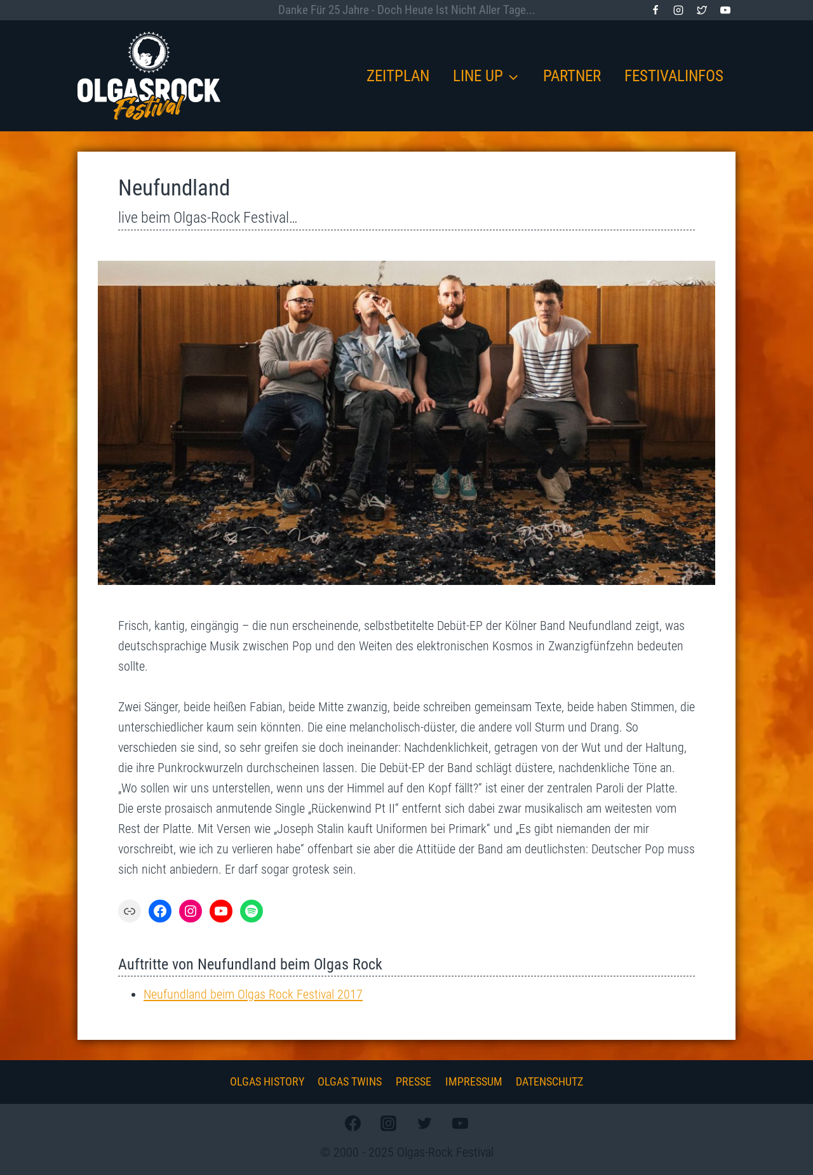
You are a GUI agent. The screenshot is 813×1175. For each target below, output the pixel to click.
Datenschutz (549, 1081)
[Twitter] (702, 10)
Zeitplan (397, 76)
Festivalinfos (673, 76)
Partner (572, 76)
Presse (413, 1081)
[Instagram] (678, 10)
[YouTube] (725, 10)
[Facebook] (655, 10)
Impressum (473, 1081)
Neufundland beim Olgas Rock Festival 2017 (253, 994)
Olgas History (267, 1081)
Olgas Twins (350, 1081)
